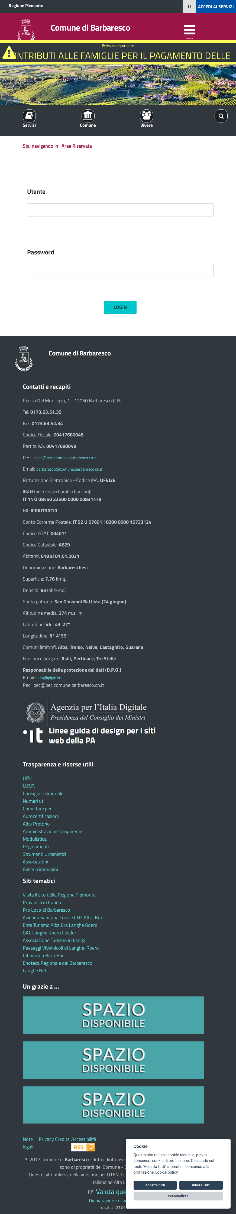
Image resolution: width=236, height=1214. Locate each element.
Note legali (28, 1142)
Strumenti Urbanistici (44, 854)
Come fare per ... (39, 808)
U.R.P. (29, 785)
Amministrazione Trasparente (53, 831)
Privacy (46, 1139)
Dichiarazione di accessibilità (118, 1200)
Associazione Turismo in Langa (54, 940)
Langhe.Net (34, 970)
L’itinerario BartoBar (43, 955)
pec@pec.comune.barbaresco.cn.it (66, 458)
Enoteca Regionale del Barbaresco (57, 963)
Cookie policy (166, 1172)
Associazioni (35, 861)
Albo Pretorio (36, 823)
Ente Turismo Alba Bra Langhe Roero (60, 925)
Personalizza (178, 1196)
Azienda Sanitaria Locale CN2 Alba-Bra (62, 917)
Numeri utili (35, 801)
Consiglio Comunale (43, 793)
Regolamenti (36, 846)
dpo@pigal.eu (49, 678)
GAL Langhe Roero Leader (49, 932)
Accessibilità (83, 1139)
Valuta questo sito (122, 1191)
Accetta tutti (155, 1185)
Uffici (28, 778)
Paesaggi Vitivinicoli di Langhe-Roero (61, 947)
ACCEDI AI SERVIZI (216, 6)
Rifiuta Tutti (201, 1185)
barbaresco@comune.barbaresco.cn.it (69, 469)
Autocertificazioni (41, 816)
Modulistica (35, 839)
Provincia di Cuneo (42, 902)
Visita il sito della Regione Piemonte (59, 894)
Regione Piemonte (26, 5)
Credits (62, 1139)
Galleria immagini (40, 869)
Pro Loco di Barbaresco (46, 910)
